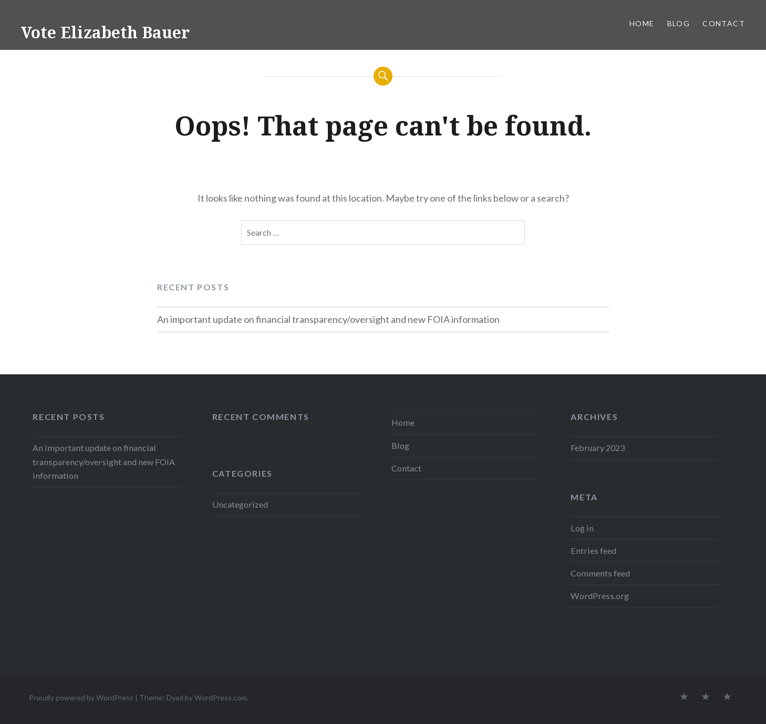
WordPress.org (600, 596)
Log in (582, 528)
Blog (678, 23)
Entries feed (593, 550)
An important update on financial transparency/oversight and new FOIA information (328, 319)
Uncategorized (240, 504)
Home (642, 23)
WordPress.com (220, 697)
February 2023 (598, 448)
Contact (723, 23)
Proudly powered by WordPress (81, 697)
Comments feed (600, 573)
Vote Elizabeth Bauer (105, 32)
